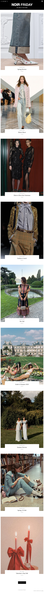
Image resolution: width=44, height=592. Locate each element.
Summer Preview (22, 447)
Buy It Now (22, 571)
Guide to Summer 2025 (22, 384)
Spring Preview (22, 69)
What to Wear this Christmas (22, 195)
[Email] (5, 1)
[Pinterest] (3, 1)
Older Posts (22, 582)
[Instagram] (1, 1)
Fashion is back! (22, 258)
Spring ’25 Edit (22, 510)
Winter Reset (22, 132)
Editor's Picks (22, 67)
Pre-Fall (22, 321)
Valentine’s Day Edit (22, 573)
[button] (42, 1)
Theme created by (38, 590)
